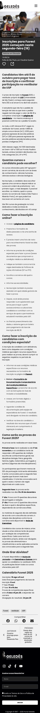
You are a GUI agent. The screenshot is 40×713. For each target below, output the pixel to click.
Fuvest (25, 95)
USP (22, 97)
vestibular (15, 611)
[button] (8, 620)
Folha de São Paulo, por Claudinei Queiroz (18, 60)
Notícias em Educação (11, 53)
